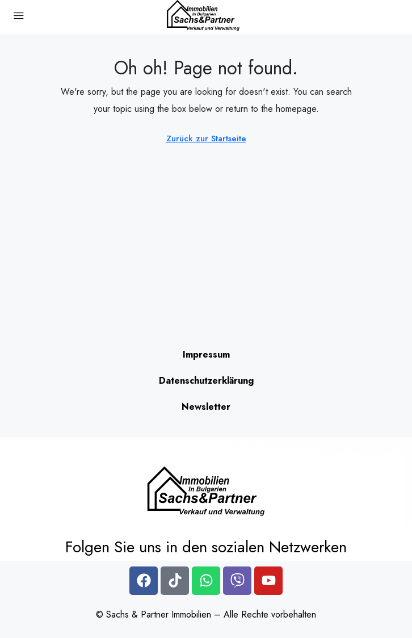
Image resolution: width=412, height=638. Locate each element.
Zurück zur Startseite (206, 138)
